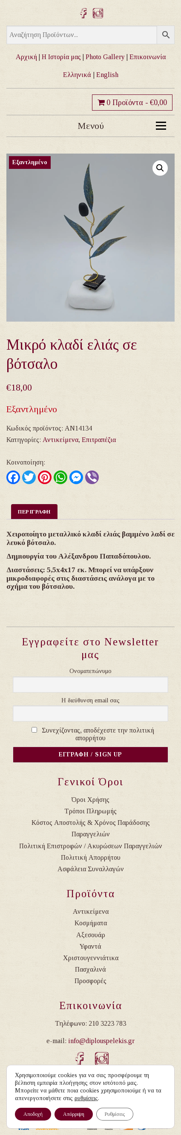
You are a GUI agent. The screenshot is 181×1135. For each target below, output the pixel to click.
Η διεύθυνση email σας (90, 700)
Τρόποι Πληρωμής (90, 811)
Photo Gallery (105, 56)
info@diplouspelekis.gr (101, 1040)
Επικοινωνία (147, 56)
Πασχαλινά (90, 969)
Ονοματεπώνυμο (90, 671)
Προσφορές (90, 980)
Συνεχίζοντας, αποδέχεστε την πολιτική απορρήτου (98, 734)
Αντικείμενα (60, 439)
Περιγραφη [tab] (34, 511)
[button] (160, 168)
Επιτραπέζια (99, 439)
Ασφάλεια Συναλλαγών (90, 869)
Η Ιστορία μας (61, 56)
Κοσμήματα (91, 923)
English (107, 74)
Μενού (122, 125)
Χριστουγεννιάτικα (90, 957)
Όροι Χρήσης (90, 799)
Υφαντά (90, 946)
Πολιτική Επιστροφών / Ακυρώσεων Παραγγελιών (90, 846)
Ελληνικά (77, 74)
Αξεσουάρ (90, 934)
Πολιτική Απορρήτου (91, 857)
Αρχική (26, 56)
